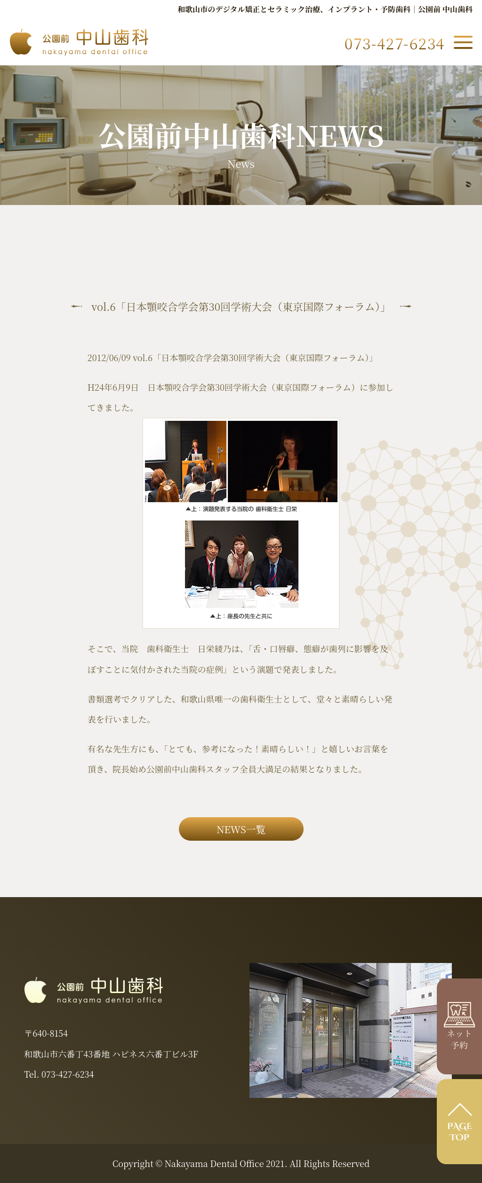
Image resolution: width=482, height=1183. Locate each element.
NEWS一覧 (241, 829)
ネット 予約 (459, 1032)
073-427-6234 (67, 1074)
